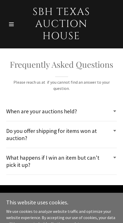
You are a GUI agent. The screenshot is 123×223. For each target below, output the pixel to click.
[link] (61, 37)
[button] (14, 24)
